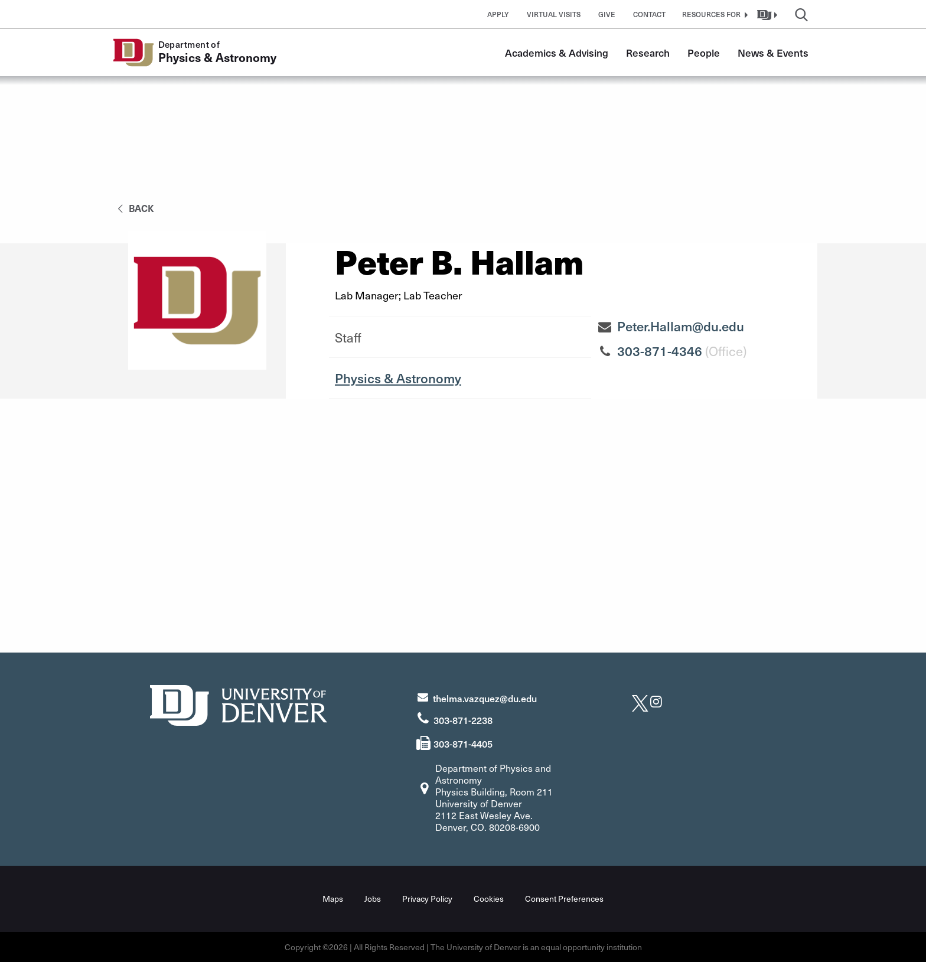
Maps (332, 898)
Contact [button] (649, 14)
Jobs (372, 898)
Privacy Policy (427, 898)
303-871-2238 (463, 719)
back (133, 207)
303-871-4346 (659, 351)
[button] (713, 14)
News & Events (773, 52)
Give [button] (606, 14)
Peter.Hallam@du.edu (680, 326)
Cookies (489, 898)
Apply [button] (498, 14)
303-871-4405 (463, 743)
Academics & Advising (556, 52)
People (703, 52)
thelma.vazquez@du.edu (485, 698)
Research (648, 52)
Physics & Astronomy (398, 378)
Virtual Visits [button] (554, 14)
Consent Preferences (564, 898)
